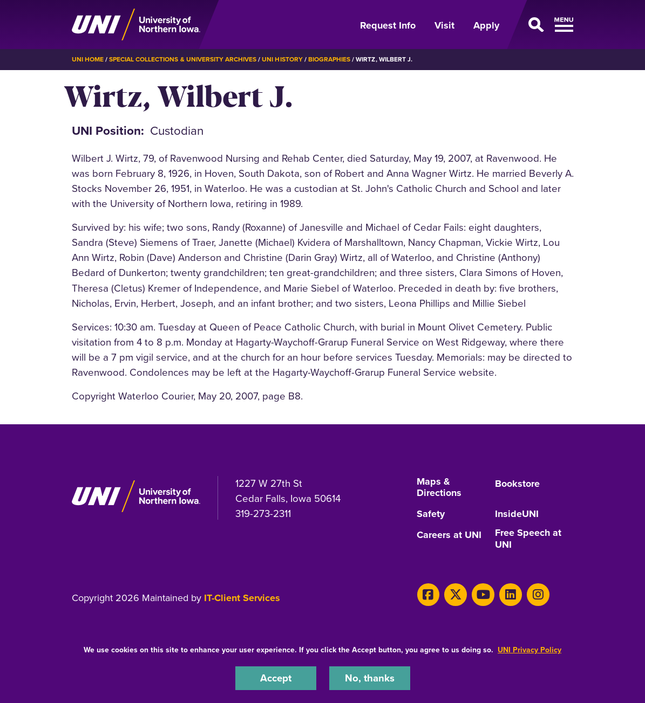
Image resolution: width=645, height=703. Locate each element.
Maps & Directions (439, 487)
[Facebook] (428, 594)
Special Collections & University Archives (182, 59)
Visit (444, 25)
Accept (275, 678)
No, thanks (370, 678)
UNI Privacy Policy (529, 650)
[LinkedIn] (510, 594)
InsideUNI (517, 513)
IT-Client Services (242, 597)
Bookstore (517, 483)
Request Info (388, 25)
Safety (431, 513)
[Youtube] (483, 594)
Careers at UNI (449, 534)
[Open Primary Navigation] (542, 24)
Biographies (329, 59)
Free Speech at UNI (528, 538)
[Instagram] (537, 594)
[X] (455, 594)
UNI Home (88, 59)
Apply (486, 25)
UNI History (282, 59)
